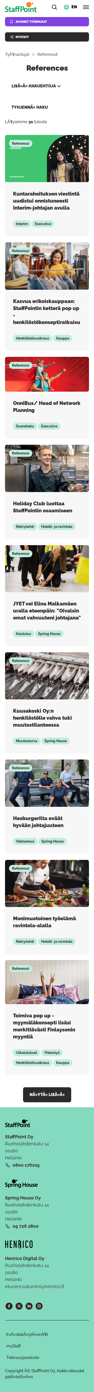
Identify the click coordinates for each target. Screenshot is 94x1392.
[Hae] (54, 7)
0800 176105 (26, 1165)
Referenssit (47, 54)
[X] (19, 1306)
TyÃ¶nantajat (17, 54)
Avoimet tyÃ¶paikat (28, 22)
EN (74, 6)
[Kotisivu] (22, 7)
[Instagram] (39, 1306)
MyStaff (19, 37)
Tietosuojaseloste (22, 1357)
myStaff (13, 1346)
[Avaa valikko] (86, 7)
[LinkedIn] (29, 1306)
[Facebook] (9, 1306)
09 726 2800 (26, 1226)
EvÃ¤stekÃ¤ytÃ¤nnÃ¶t (27, 1334)
